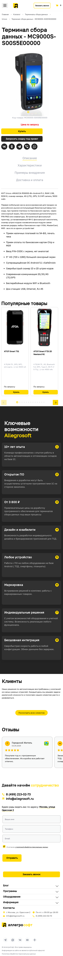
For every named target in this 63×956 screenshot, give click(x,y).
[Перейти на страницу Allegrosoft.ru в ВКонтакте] (20, 940)
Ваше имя (9, 819)
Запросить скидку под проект (22, 138)
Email (7, 838)
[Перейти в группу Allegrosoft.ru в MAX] (12, 940)
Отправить (12, 858)
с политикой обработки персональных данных (31, 847)
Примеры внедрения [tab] (30, 172)
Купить (22, 131)
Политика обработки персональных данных (19, 954)
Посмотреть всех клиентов (31, 713)
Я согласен (27, 847)
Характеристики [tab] (30, 165)
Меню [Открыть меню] (5, 5)
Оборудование (11, 896)
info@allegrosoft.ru (20, 798)
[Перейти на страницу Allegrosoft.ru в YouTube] (27, 940)
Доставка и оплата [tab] (29, 180)
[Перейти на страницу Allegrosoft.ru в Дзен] (34, 940)
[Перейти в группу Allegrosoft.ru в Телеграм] (5, 940)
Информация (10, 902)
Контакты (9, 907)
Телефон (9, 829)
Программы (10, 891)
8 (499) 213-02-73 (18, 794)
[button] (4, 402)
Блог (6, 885)
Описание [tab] (29, 158)
